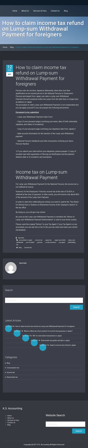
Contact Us (55, 11)
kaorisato (20, 238)
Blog (66, 11)
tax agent (62, 242)
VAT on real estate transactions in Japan (47, 336)
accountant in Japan (25, 240)
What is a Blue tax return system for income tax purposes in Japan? (48, 331)
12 (9, 68)
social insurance (50, 242)
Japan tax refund (60, 240)
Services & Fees (40, 11)
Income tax (28, 247)
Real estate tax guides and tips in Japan (55, 340)
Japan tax (48, 240)
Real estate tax (12, 377)
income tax (38, 240)
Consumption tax (13, 368)
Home (14, 11)
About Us (25, 11)
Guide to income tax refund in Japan (63, 345)
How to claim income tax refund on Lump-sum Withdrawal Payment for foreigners (48, 47)
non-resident (30, 242)
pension (40, 242)
